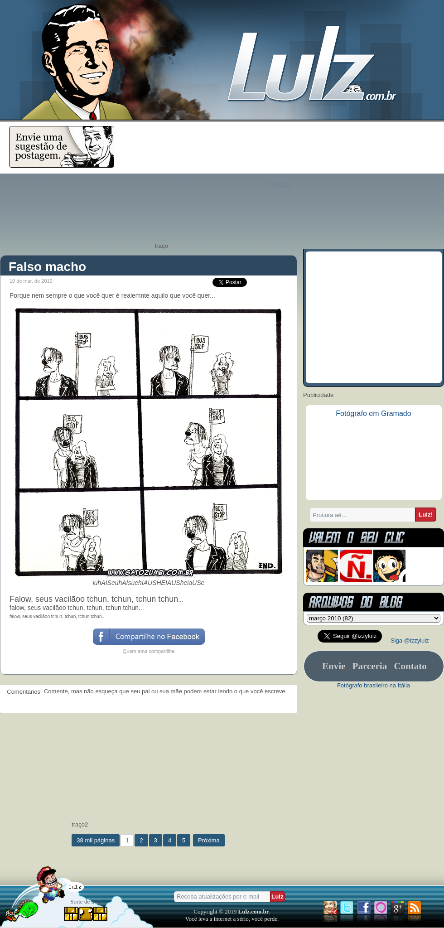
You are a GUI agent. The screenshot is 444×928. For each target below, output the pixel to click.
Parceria (369, 666)
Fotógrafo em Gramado (373, 413)
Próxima (209, 840)
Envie (333, 666)
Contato (410, 666)
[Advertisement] (286, 184)
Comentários (22, 691)
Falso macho (47, 267)
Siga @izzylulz (410, 640)
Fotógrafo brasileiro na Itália (373, 685)
